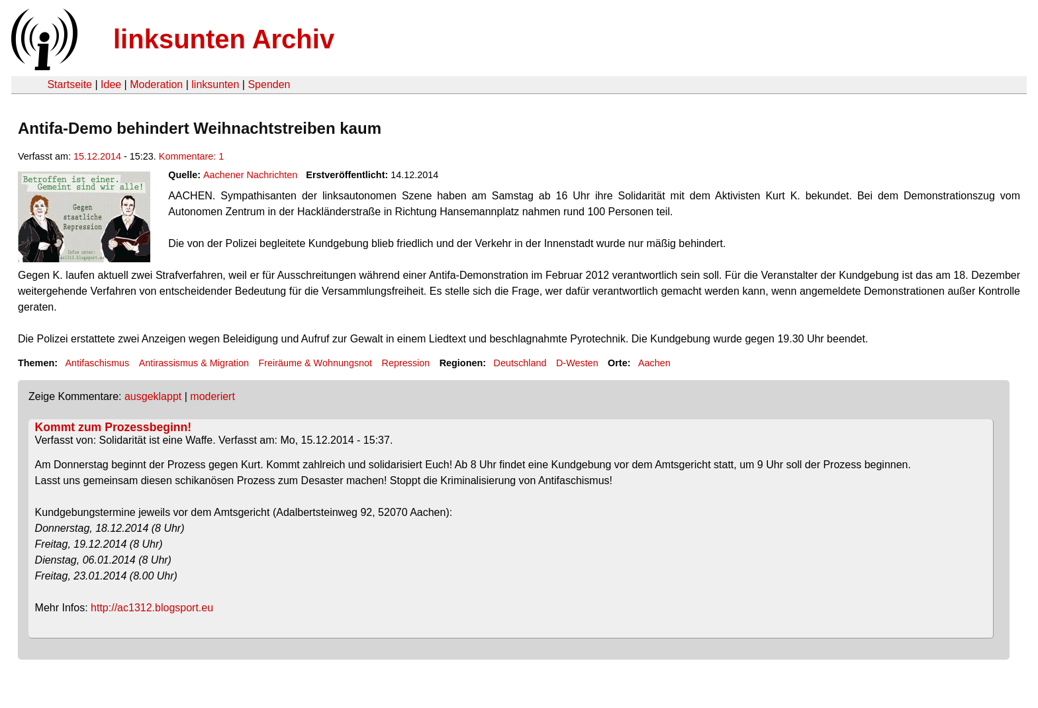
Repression (406, 363)
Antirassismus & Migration (194, 363)
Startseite (69, 84)
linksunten (215, 84)
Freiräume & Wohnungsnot (315, 363)
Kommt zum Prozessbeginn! (113, 427)
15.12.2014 (97, 156)
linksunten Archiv (223, 39)
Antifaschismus (97, 363)
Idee (111, 84)
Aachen (654, 363)
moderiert (212, 396)
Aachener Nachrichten (250, 175)
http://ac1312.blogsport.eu (152, 607)
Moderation (156, 84)
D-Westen (577, 363)
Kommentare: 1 (191, 156)
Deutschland (520, 363)
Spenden (269, 84)
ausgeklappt (152, 396)
